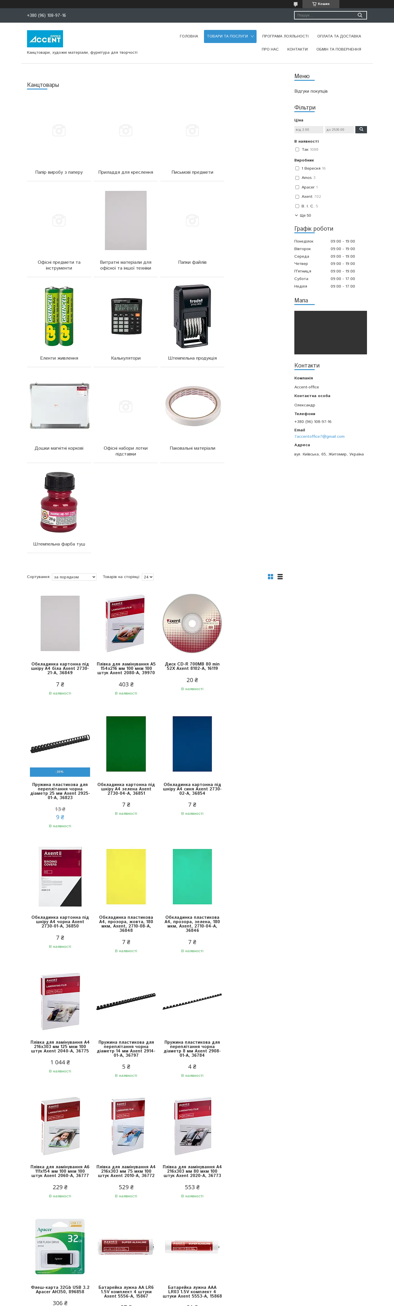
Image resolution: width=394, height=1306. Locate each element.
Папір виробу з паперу (58, 172)
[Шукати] (359, 15)
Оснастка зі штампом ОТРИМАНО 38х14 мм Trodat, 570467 (59, 1215)
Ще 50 (305, 215)
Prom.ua (224, 1289)
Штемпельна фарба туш (58, 460)
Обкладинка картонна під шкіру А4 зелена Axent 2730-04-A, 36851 (59, 717)
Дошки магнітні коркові (122, 364)
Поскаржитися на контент (185, 1300)
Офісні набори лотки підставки (187, 367)
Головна (189, 36)
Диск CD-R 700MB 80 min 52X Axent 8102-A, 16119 (187, 582)
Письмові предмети (187, 172)
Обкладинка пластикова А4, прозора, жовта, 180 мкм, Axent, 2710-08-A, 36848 (251, 719)
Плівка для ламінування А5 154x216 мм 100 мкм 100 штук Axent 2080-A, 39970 (123, 586)
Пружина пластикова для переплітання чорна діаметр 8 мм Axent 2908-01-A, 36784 (251, 844)
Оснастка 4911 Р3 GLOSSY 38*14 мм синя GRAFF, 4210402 (251, 1087)
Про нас (270, 49)
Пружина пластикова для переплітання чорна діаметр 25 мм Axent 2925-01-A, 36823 (251, 586)
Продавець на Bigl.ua (197, 1295)
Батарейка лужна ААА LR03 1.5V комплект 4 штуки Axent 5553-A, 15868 (123, 1089)
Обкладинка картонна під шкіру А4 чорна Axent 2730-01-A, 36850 (187, 717)
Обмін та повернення (338, 49)
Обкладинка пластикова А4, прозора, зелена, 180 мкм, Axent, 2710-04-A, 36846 (59, 844)
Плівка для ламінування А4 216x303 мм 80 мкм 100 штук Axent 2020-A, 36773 (187, 966)
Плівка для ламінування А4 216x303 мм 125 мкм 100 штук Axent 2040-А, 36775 (123, 844)
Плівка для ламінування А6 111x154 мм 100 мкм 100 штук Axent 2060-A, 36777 (59, 966)
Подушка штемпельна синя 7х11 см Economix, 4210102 (123, 1215)
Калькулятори (251, 268)
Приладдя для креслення (122, 172)
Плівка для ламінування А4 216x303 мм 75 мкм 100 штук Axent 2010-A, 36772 (123, 966)
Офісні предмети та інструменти (251, 175)
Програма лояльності (285, 36)
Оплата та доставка (339, 36)
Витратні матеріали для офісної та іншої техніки (58, 271)
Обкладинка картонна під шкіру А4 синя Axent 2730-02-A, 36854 (123, 717)
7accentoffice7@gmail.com (319, 436)
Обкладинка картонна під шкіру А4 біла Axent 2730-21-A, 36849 (59, 584)
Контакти (297, 49)
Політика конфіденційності (231, 1300)
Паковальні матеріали (252, 364)
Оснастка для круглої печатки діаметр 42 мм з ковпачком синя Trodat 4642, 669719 (187, 1218)
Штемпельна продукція (58, 364)
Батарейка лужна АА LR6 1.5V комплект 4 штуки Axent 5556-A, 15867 (59, 1087)
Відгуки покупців (311, 91)
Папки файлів (122, 268)
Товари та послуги (227, 36)
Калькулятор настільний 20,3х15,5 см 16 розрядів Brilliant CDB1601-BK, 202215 (187, 1089)
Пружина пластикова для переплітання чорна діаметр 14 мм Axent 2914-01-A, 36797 (187, 844)
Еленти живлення (187, 268)
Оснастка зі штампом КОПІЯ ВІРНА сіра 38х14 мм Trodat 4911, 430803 (251, 1215)
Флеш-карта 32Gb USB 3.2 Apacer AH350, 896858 (251, 964)
